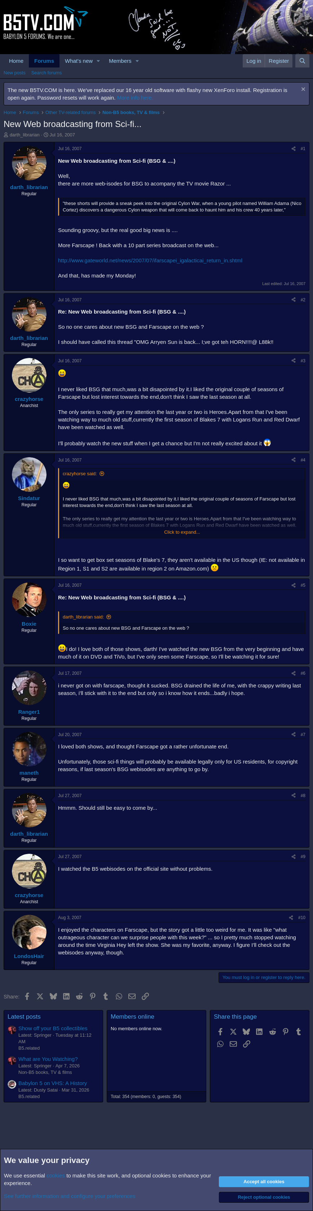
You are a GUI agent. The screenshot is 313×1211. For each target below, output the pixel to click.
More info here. (135, 98)
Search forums (46, 72)
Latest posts (24, 1016)
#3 (303, 360)
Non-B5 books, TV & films (45, 1072)
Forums (44, 61)
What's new (79, 61)
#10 (301, 917)
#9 (303, 856)
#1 (303, 148)
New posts (15, 72)
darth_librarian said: (83, 617)
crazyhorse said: (80, 473)
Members (120, 61)
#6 (303, 673)
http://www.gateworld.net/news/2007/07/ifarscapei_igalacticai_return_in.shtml (150, 260)
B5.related (29, 1048)
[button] (98, 60)
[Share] (293, 149)
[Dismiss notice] (302, 90)
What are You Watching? (48, 1059)
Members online (132, 1016)
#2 (303, 299)
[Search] (302, 60)
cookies (56, 1175)
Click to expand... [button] (182, 532)
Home (16, 61)
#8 (303, 795)
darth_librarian (25, 134)
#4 (303, 460)
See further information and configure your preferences (69, 1196)
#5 (303, 585)
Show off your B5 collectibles (53, 1028)
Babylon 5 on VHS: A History (52, 1083)
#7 (303, 734)
